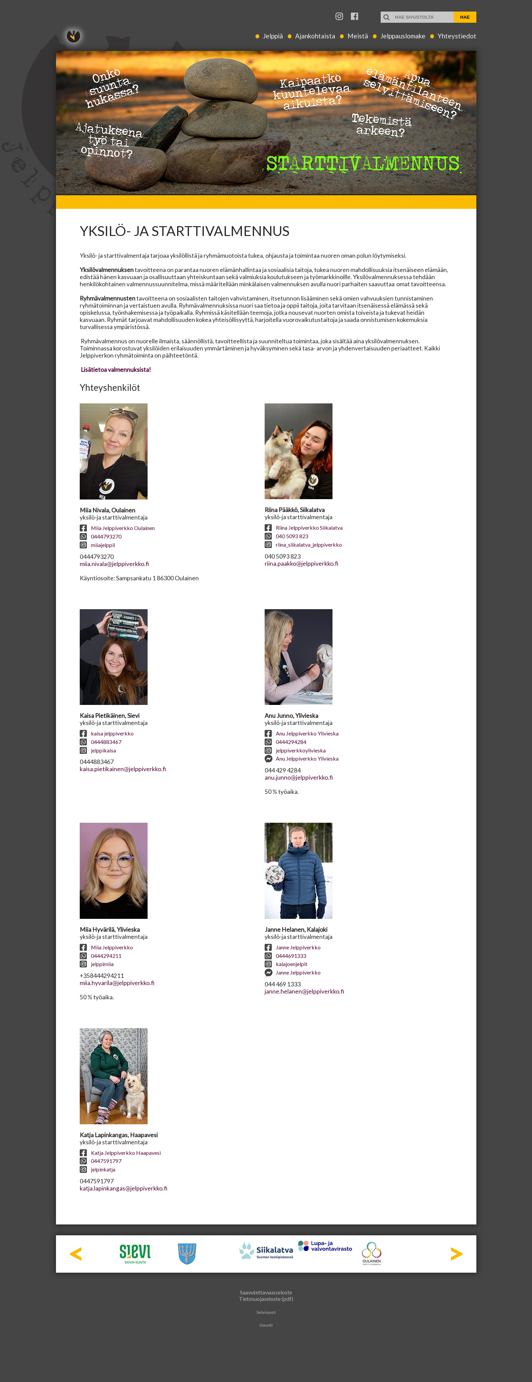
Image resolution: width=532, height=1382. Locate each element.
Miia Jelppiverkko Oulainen (117, 528)
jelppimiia (97, 964)
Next (456, 1254)
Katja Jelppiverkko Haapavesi (120, 1152)
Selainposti (266, 1312)
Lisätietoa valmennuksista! (115, 369)
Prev (76, 1254)
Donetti (266, 1325)
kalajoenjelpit (286, 964)
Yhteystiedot (457, 36)
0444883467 (100, 742)
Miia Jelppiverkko (106, 947)
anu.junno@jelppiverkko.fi (299, 777)
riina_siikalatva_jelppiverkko (303, 544)
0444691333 (285, 955)
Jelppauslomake (402, 36)
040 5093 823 (286, 536)
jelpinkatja (97, 1169)
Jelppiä (273, 36)
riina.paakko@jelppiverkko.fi (301, 563)
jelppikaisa (98, 750)
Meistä (357, 36)
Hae (465, 17)
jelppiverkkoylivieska (295, 750)
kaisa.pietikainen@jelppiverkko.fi (123, 768)
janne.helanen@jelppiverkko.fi (304, 991)
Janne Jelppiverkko (293, 947)
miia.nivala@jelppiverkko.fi (114, 563)
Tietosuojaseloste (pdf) (266, 1298)
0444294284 (285, 742)
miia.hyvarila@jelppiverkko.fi (117, 982)
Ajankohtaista (315, 36)
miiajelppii (97, 545)
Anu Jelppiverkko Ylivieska (302, 733)
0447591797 (100, 1161)
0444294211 (100, 955)
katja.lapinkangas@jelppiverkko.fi (123, 1188)
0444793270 (100, 536)
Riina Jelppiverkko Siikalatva (304, 527)
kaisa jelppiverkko (107, 733)
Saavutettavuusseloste (266, 1292)
